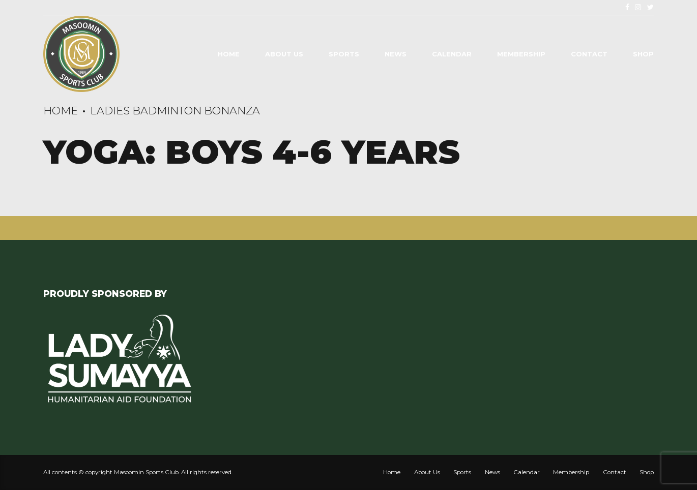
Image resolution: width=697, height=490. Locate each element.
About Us (284, 54)
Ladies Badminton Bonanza (175, 110)
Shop (643, 54)
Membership (521, 54)
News (395, 54)
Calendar (452, 54)
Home (229, 54)
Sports (344, 54)
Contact (589, 54)
